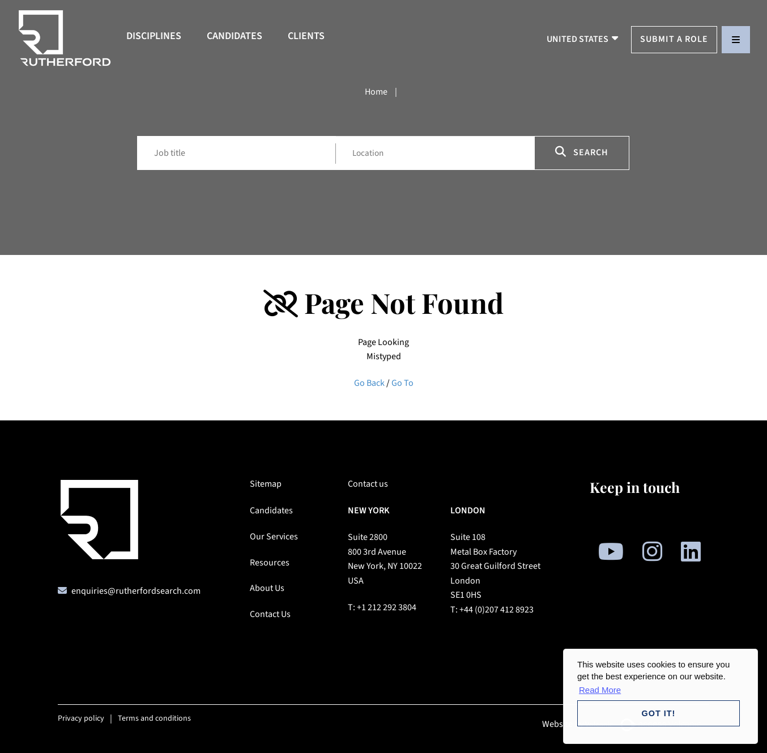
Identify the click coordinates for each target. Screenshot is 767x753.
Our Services (274, 536)
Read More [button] (600, 690)
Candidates (234, 36)
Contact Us (270, 614)
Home (376, 92)
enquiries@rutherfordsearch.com (136, 591)
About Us (267, 588)
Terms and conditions (154, 718)
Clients (306, 36)
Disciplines (153, 36)
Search (581, 152)
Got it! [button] (659, 713)
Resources (269, 562)
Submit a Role (674, 39)
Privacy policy (81, 718)
